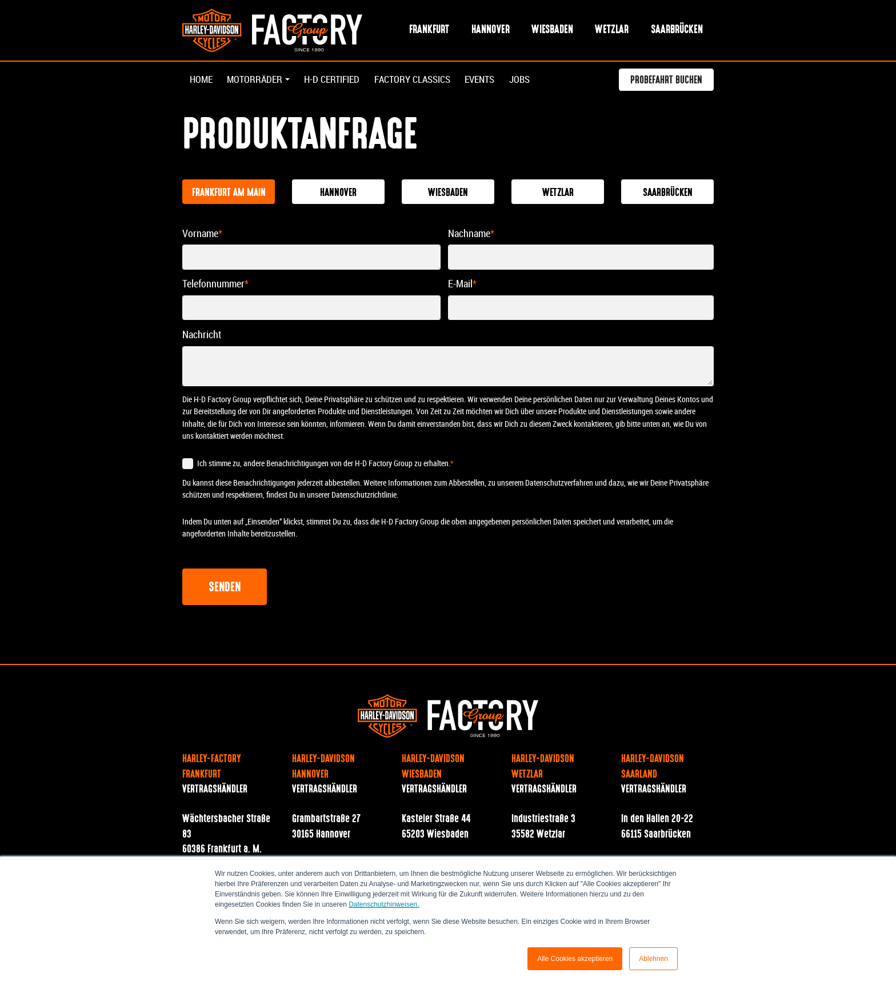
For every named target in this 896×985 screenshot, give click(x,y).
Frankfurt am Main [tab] (229, 193)
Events (497, 80)
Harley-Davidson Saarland (652, 768)
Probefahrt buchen (666, 82)
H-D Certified (339, 80)
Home (202, 80)
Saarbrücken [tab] (668, 193)
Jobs (540, 80)
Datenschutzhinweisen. (384, 904)
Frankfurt (429, 30)
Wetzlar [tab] (558, 193)
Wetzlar (612, 30)
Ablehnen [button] (653, 959)
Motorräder (257, 80)
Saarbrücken (677, 30)
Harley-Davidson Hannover (323, 768)
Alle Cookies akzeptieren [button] (575, 959)
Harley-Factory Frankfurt (211, 768)
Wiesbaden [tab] (448, 193)
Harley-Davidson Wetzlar (542, 768)
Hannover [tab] (338, 193)
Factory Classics (425, 80)
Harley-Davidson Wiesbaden (433, 768)
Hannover (490, 30)
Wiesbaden (552, 30)
